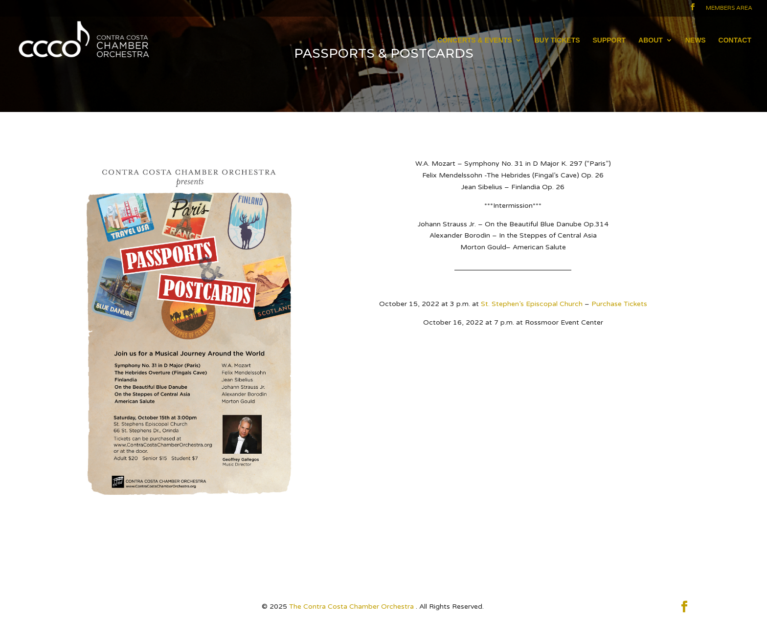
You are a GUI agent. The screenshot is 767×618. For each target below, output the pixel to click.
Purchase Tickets (619, 304)
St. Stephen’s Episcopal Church (532, 304)
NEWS (695, 40)
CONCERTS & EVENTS (474, 40)
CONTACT (735, 40)
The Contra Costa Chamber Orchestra (352, 606)
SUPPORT (609, 40)
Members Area (729, 8)
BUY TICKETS (557, 40)
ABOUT (650, 40)
